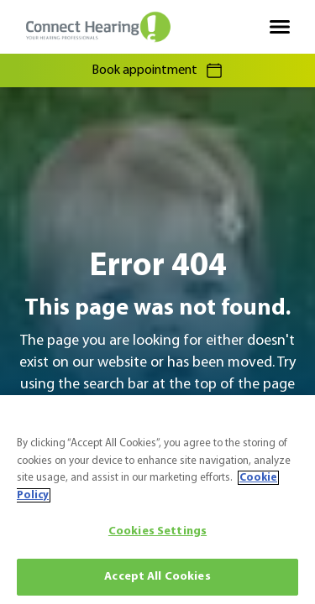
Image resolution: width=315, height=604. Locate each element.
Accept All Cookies (157, 576)
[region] (157, 499)
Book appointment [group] (158, 70)
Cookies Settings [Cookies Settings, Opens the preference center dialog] (157, 531)
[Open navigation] (280, 27)
